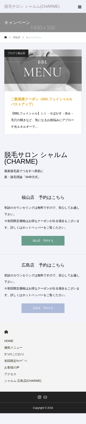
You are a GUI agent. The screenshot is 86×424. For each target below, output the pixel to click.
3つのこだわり (14, 354)
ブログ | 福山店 (16, 53)
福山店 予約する (43, 240)
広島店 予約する (43, 308)
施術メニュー (13, 347)
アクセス (10, 374)
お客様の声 (11, 367)
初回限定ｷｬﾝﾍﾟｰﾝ (15, 361)
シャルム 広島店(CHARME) (22, 380)
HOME (6, 332)
